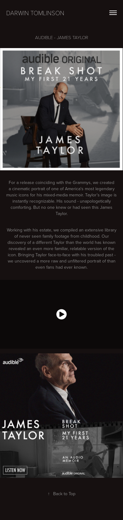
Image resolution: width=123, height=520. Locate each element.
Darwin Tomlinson (35, 12)
